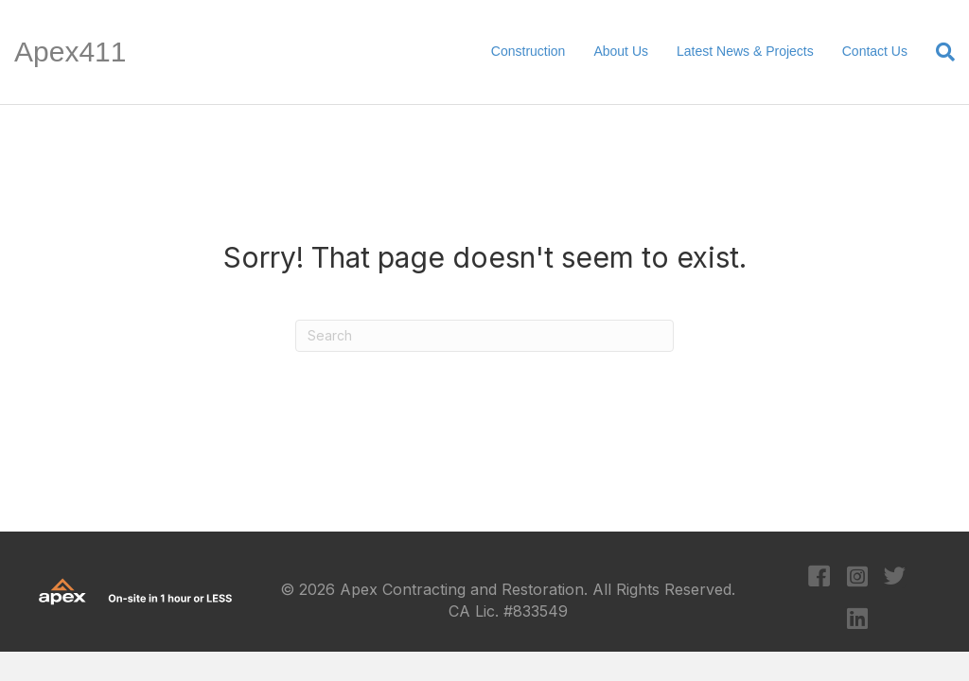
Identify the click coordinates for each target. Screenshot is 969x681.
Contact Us (874, 51)
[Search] (938, 52)
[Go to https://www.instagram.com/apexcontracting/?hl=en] (857, 578)
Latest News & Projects (745, 51)
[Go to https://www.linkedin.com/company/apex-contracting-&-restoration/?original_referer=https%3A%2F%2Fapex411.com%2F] (857, 619)
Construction (528, 51)
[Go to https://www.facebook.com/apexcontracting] (819, 578)
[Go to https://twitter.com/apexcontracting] (895, 578)
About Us (620, 51)
